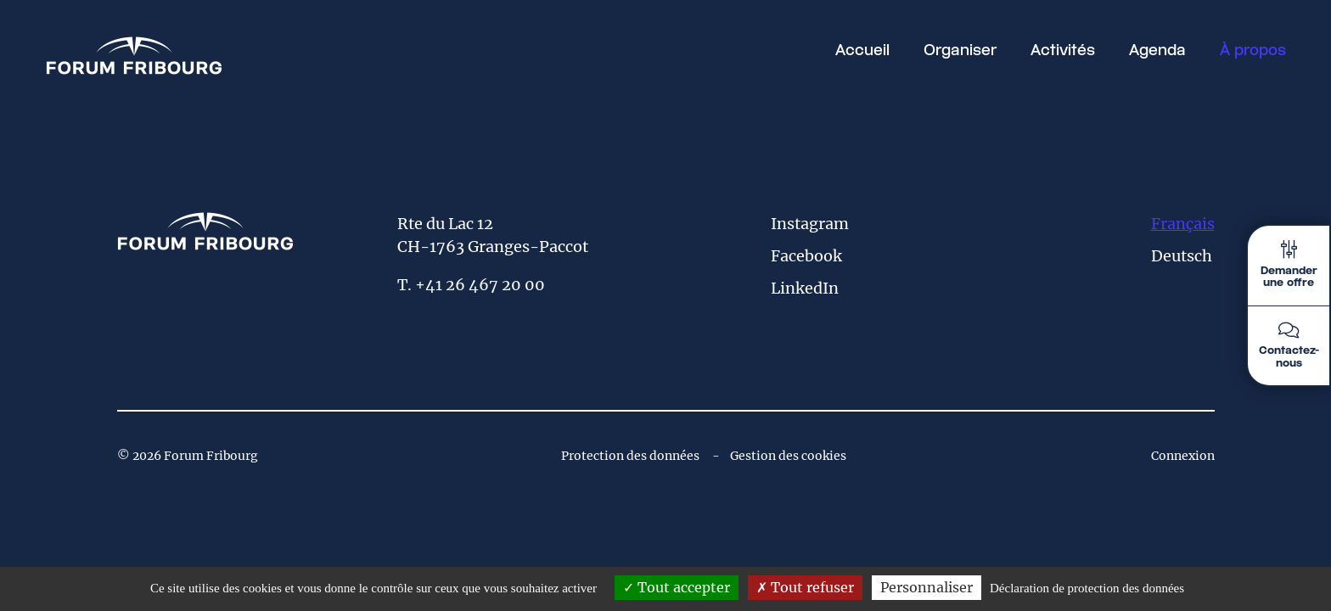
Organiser (960, 51)
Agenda (1157, 51)
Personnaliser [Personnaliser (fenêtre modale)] (926, 587)
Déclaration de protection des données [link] (1087, 588)
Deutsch (1181, 256)
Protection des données (630, 455)
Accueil (862, 51)
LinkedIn (805, 288)
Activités (1063, 51)
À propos (1253, 51)
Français (1183, 223)
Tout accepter (676, 587)
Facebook (806, 256)
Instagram (810, 223)
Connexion (1183, 455)
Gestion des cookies (788, 455)
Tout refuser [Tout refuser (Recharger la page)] (805, 587)
